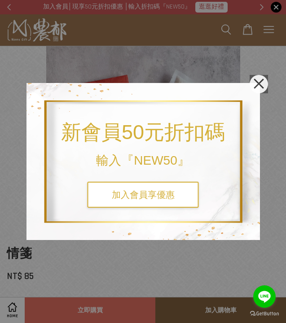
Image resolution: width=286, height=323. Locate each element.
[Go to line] (264, 296)
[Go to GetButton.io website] (264, 314)
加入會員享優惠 (143, 195)
